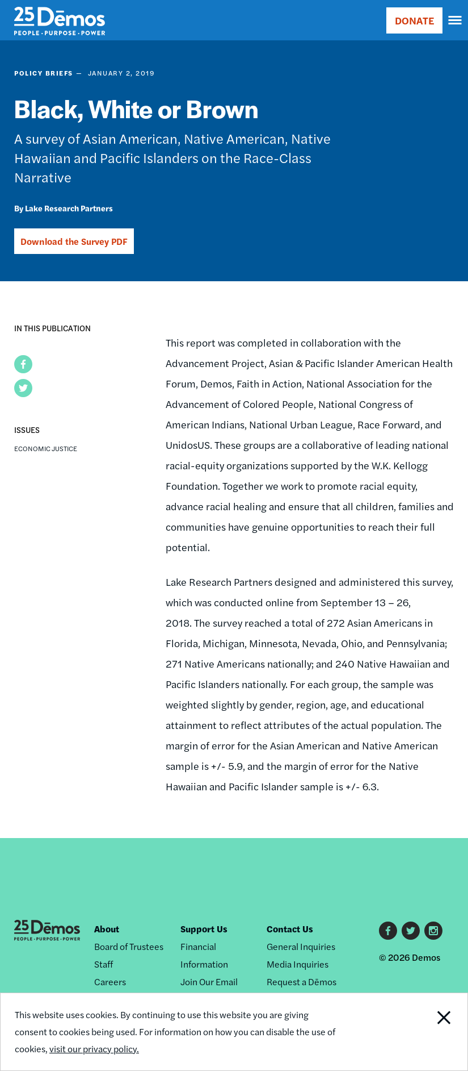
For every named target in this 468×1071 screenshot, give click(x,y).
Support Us (203, 928)
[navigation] (455, 20)
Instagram (433, 931)
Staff (103, 963)
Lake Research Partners (69, 208)
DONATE (414, 20)
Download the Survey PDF (74, 241)
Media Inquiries (297, 963)
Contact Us (290, 928)
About (106, 928)
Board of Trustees (128, 946)
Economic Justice (45, 448)
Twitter (411, 931)
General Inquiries (301, 946)
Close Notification (422, 1031)
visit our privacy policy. (94, 1048)
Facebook (388, 931)
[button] (23, 364)
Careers (110, 981)
